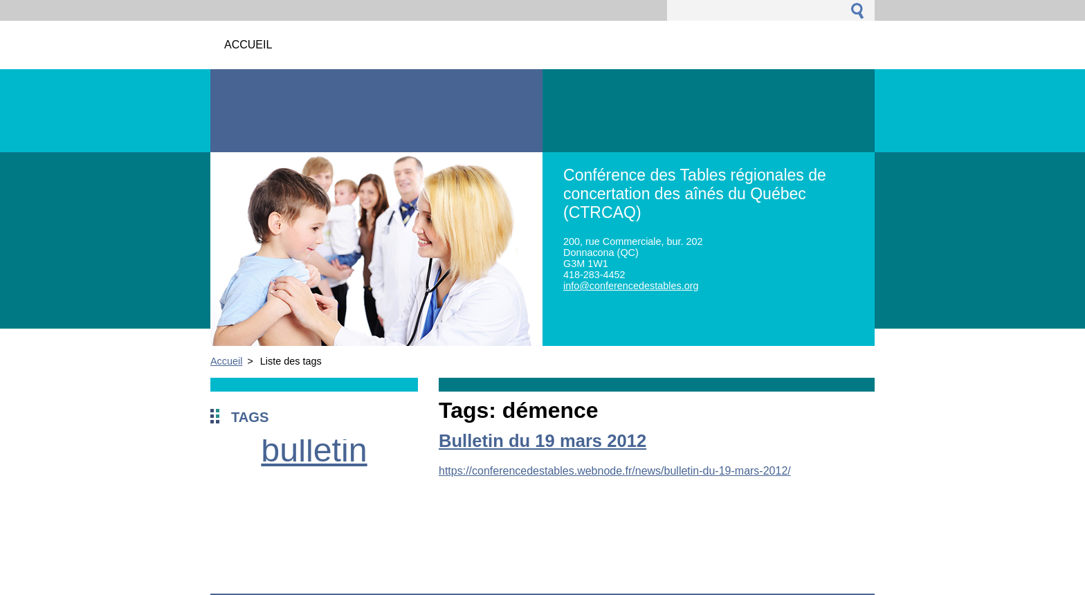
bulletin (314, 449)
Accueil (226, 361)
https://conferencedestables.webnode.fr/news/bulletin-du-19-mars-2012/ (615, 471)
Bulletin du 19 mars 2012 (542, 440)
